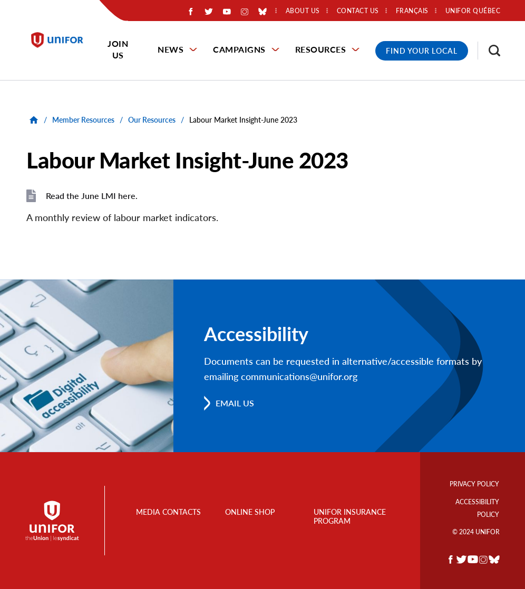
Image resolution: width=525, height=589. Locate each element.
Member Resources (83, 119)
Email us (235, 403)
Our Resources (152, 119)
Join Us (118, 49)
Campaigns (239, 49)
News (170, 49)
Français (412, 11)
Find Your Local (422, 50)
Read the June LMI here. (92, 196)
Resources (320, 49)
